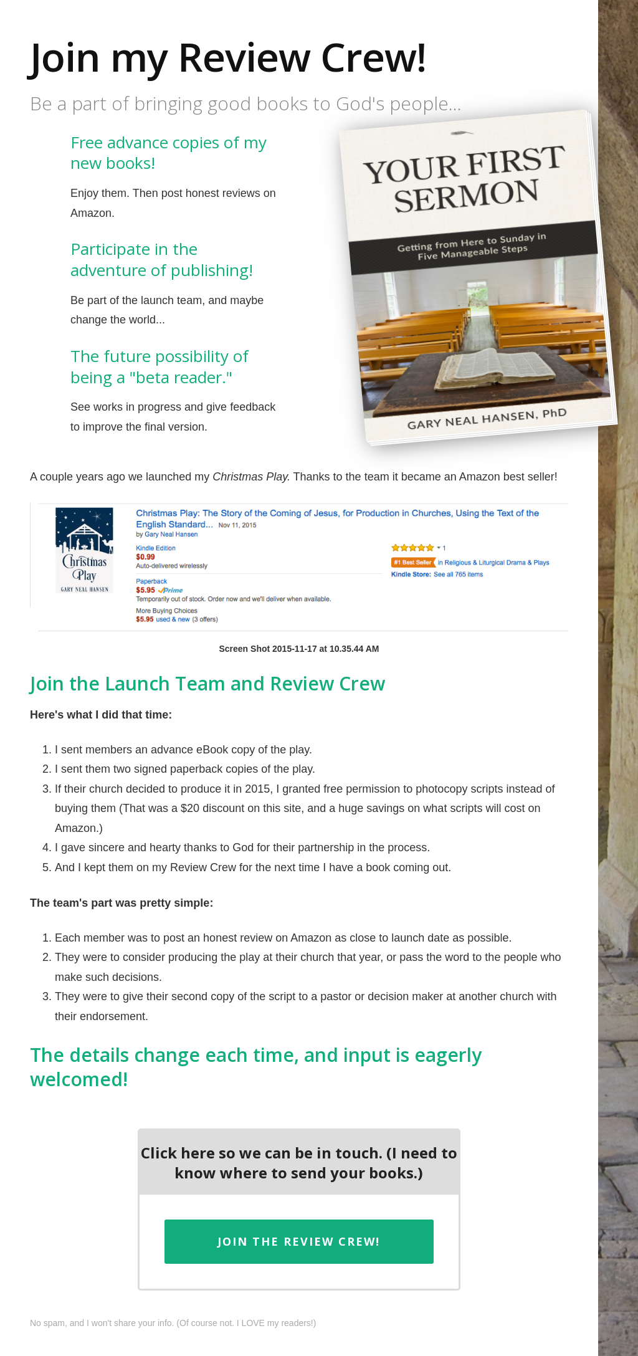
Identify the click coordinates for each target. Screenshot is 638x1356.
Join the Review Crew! (298, 1241)
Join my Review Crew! (228, 56)
